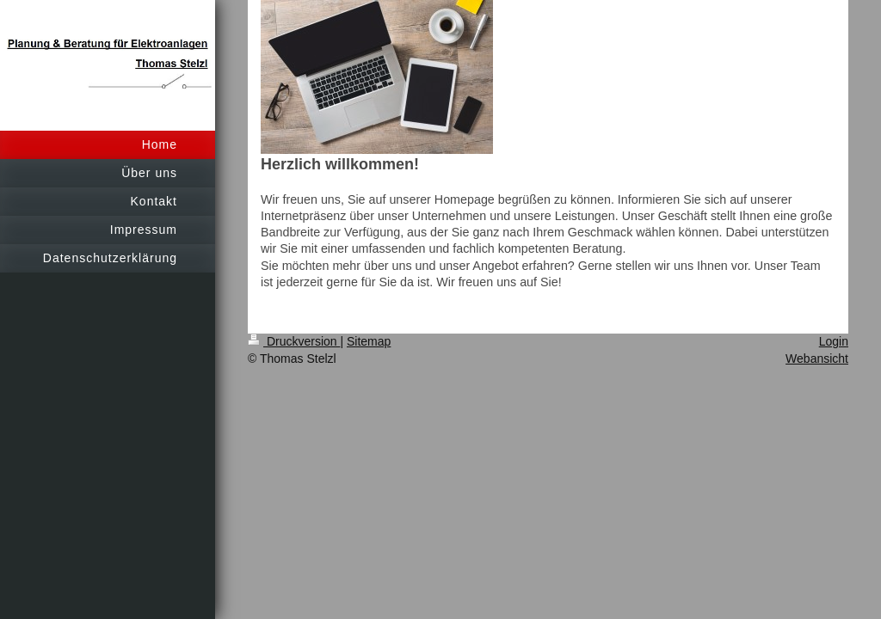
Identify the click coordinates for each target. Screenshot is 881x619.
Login (833, 341)
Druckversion (294, 341)
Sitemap (369, 341)
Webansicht (817, 358)
